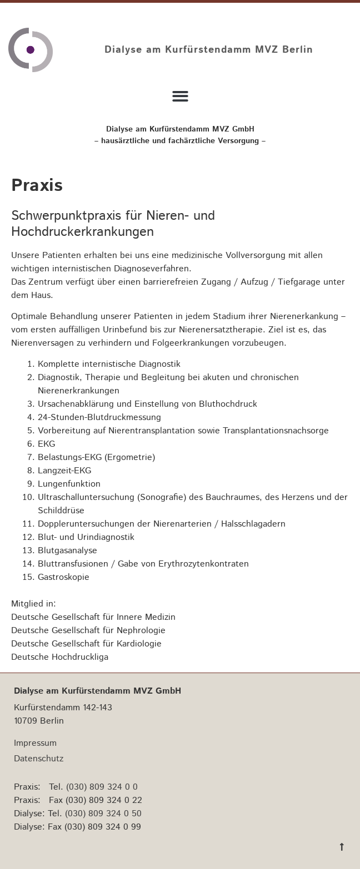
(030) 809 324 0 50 (103, 813)
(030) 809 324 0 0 (102, 787)
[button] (180, 96)
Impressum (35, 743)
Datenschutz (38, 758)
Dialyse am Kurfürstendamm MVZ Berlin (208, 50)
